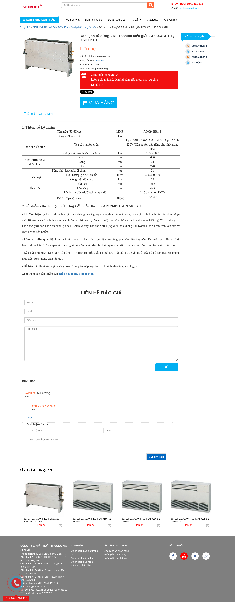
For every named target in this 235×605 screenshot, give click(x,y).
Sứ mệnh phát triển (81, 565)
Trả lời (28, 417)
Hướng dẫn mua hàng (115, 554)
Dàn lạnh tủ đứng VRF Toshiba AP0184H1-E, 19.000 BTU (141, 520)
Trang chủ (25, 27)
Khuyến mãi (171, 19)
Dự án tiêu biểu (116, 19)
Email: (185, 8)
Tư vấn (136, 19)
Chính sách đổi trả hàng (83, 558)
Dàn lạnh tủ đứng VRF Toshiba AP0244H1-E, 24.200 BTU (92, 520)
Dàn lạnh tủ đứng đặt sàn (83, 27)
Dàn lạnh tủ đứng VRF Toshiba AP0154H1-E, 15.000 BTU (190, 520)
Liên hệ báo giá (93, 19)
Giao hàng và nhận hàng (116, 551)
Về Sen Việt (72, 19)
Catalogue (152, 19)
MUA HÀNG (98, 102)
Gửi (167, 367)
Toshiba (100, 60)
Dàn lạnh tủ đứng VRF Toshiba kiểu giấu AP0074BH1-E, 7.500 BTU (41, 520)
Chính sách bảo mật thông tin (84, 553)
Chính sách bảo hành (82, 562)
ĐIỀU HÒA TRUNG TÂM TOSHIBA (50, 27)
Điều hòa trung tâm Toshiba (76, 273)
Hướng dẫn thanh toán (115, 558)
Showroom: (187, 3)
